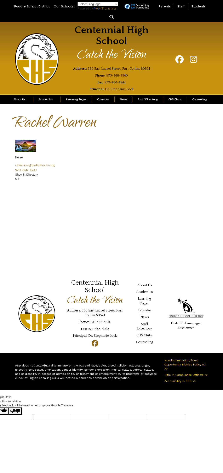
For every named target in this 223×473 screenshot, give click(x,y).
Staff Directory (148, 99)
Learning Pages (76, 99)
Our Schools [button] (63, 6)
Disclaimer (186, 328)
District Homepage (185, 323)
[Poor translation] (15, 411)
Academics (46, 99)
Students (198, 6)
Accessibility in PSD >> (180, 381)
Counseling (199, 99)
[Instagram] (193, 61)
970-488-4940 (117, 75)
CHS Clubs (175, 99)
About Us (19, 99)
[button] (111, 17)
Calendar (103, 99)
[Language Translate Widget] (98, 4)
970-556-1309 (26, 170)
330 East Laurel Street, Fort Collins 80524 (119, 69)
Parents (165, 6)
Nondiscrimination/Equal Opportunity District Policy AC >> (185, 364)
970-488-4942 (115, 82)
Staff (181, 6)
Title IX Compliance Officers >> (186, 374)
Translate (105, 8)
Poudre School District (32, 6)
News (123, 99)
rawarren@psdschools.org (35, 165)
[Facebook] (179, 61)
